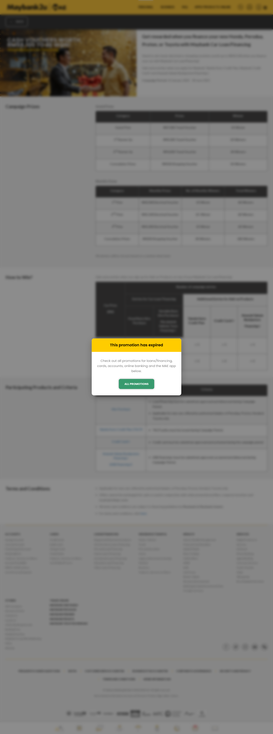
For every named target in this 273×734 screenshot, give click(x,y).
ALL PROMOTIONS (136, 384)
